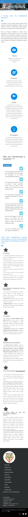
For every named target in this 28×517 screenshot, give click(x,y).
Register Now (7, 165)
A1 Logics (5, 511)
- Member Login (7, 489)
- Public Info (6, 464)
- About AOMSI (7, 477)
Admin (9, 511)
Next (26, 6)
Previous (1, 6)
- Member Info (7, 467)
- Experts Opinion (8, 482)
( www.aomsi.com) (20, 371)
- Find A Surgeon (7, 469)
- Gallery (6, 484)
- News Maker (7, 479)
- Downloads (7, 487)
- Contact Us (7, 474)
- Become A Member (8, 472)
